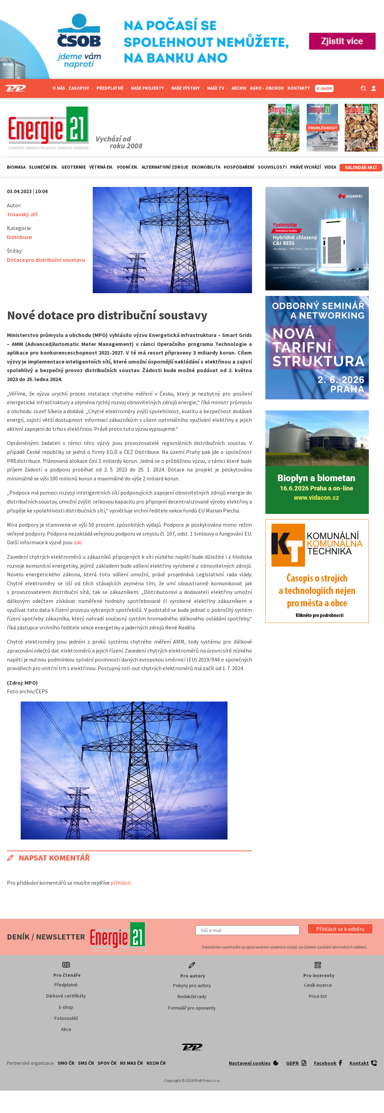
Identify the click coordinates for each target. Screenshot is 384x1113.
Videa (330, 167)
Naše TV (217, 88)
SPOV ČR (107, 1063)
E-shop (66, 1007)
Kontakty (298, 88)
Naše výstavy (187, 88)
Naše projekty (149, 88)
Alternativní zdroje (165, 167)
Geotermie (73, 167)
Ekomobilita (206, 167)
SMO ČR (66, 1063)
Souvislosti (272, 167)
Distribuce (19, 236)
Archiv (239, 88)
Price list (318, 996)
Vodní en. (127, 167)
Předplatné (112, 88)
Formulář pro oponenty (192, 1008)
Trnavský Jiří (22, 214)
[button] (340, 929)
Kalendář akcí (361, 167)
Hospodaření (239, 167)
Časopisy (81, 88)
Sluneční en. (43, 167)
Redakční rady (192, 996)
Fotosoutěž (66, 1018)
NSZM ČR (156, 1063)
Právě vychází (305, 167)
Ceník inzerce (318, 985)
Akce (66, 1029)
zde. (78, 542)
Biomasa (16, 167)
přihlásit (121, 882)
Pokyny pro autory (192, 985)
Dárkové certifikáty (66, 996)
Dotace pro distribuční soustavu (46, 259)
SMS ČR (86, 1063)
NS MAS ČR (131, 1063)
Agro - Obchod (267, 88)
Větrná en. (101, 167)
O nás (58, 88)
